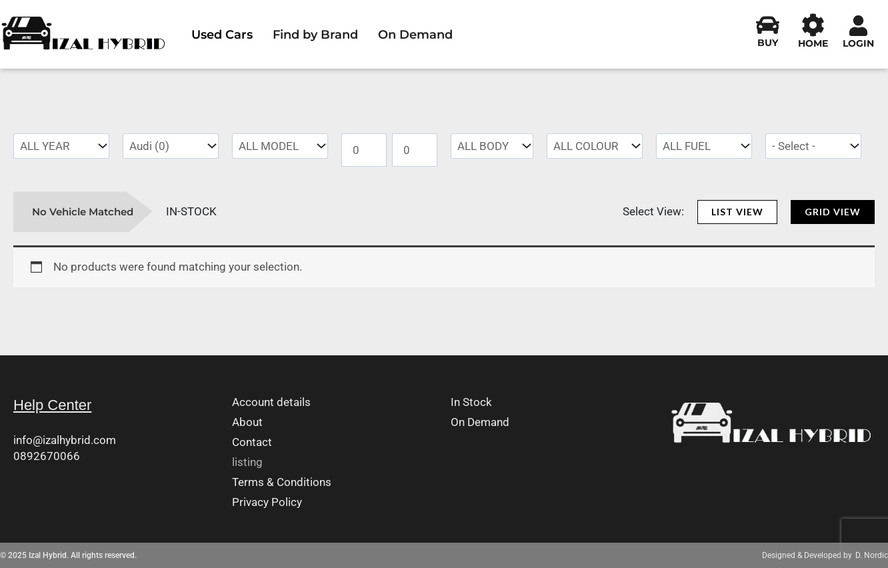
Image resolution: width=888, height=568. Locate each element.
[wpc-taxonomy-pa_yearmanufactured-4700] (61, 146)
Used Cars (222, 34)
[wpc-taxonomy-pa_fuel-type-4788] (704, 146)
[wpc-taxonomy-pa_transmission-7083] (813, 146)
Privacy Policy (267, 502)
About (247, 422)
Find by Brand (315, 34)
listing (247, 462)
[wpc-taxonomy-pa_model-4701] (280, 146)
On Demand (415, 34)
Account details (271, 402)
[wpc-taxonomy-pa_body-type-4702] (492, 146)
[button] (737, 212)
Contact (252, 442)
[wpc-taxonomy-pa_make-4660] (171, 146)
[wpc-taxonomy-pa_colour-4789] (595, 146)
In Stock (471, 402)
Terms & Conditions (281, 482)
